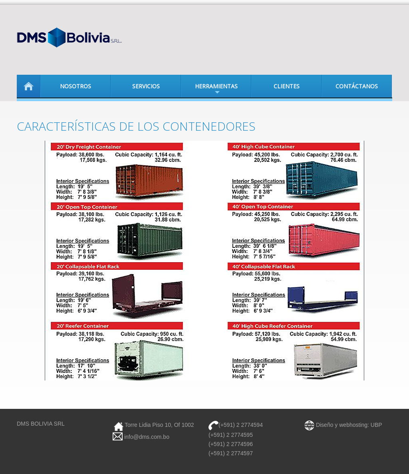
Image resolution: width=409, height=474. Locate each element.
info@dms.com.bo (146, 437)
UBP (376, 425)
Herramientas (209, 90)
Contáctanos (357, 86)
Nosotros (75, 86)
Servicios (146, 86)
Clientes (287, 86)
